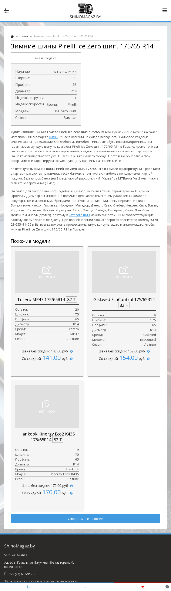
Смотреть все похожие (85, 518)
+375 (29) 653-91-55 (21, 574)
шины (53, 137)
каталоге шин (79, 215)
